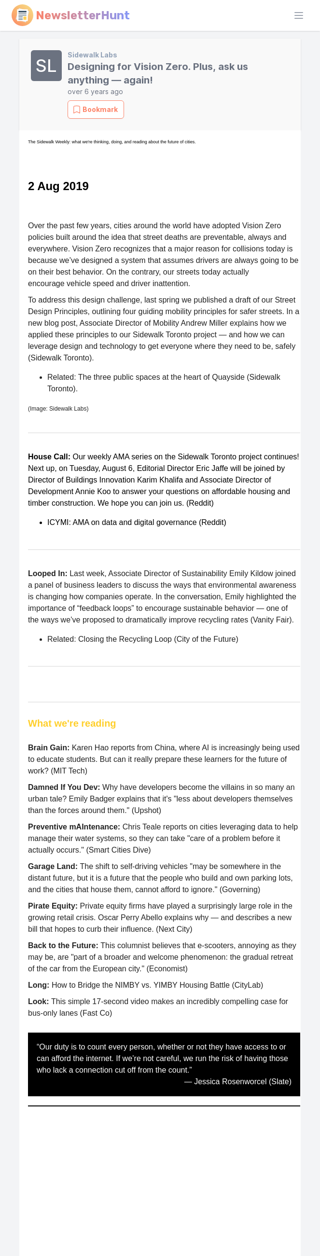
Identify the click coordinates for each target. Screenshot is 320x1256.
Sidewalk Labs (92, 55)
